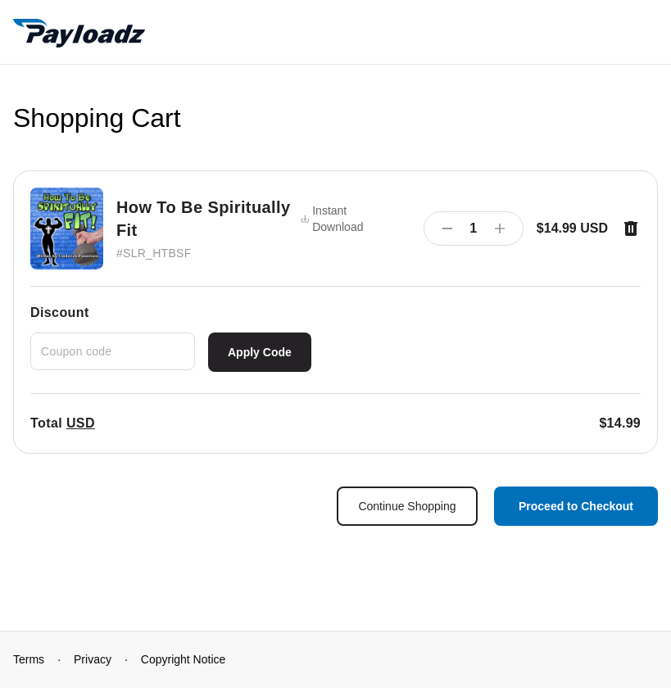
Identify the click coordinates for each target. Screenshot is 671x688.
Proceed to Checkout (576, 506)
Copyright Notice (183, 659)
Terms (28, 659)
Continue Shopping (407, 506)
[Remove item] (631, 228)
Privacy (92, 659)
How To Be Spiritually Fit (203, 218)
